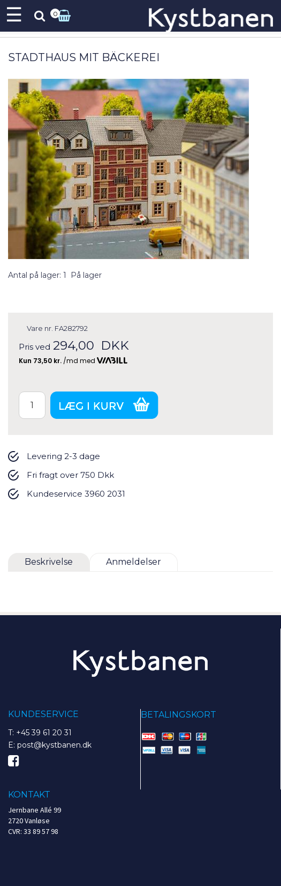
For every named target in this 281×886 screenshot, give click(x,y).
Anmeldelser (133, 562)
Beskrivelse (49, 562)
